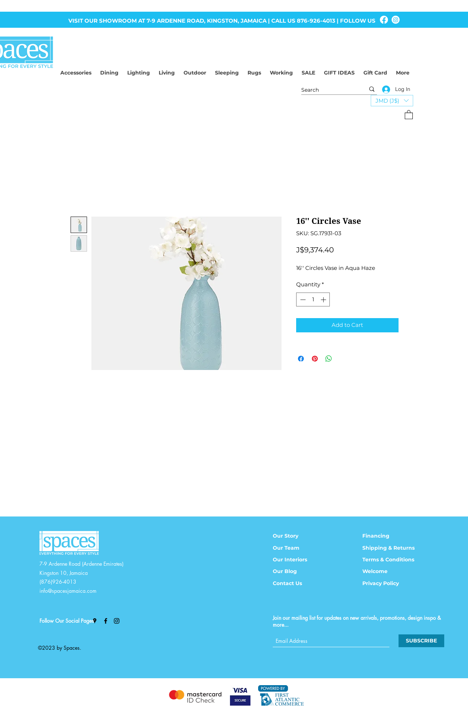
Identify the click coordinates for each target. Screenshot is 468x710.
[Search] (327, 90)
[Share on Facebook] (301, 358)
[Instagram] (396, 20)
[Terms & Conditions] (393, 559)
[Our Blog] (295, 571)
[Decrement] (302, 299)
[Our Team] (295, 548)
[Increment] (324, 299)
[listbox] (392, 100)
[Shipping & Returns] (393, 548)
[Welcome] (385, 571)
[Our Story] (295, 536)
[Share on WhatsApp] (328, 358)
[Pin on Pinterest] (314, 358)
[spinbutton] (313, 299)
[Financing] (385, 536)
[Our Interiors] (295, 559)
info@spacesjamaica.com (68, 590)
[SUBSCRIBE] (421, 640)
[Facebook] (384, 20)
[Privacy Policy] (385, 583)
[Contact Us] (295, 583)
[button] (392, 100)
